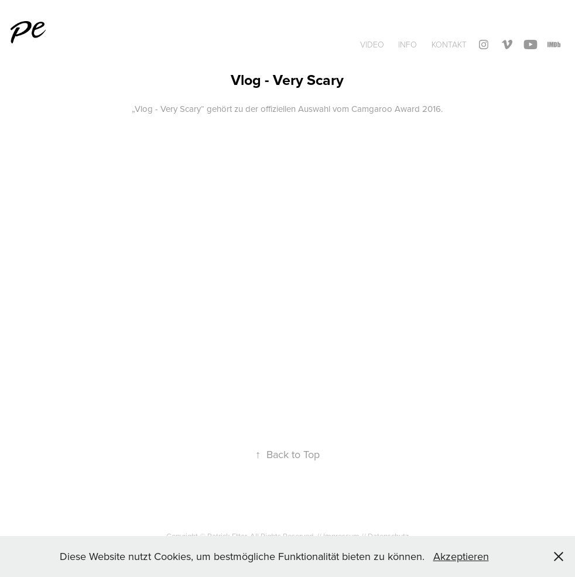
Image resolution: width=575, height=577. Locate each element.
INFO (407, 44)
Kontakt (449, 44)
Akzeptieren (461, 556)
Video (372, 44)
